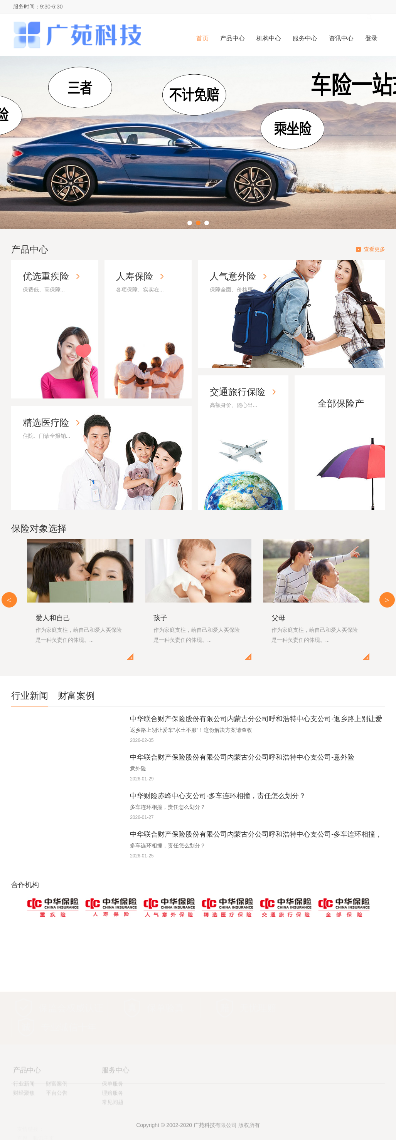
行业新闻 (29, 695)
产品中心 (232, 38)
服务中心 (305, 38)
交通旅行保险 (237, 392)
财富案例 (76, 695)
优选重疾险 (46, 276)
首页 (202, 38)
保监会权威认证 (71, 1001)
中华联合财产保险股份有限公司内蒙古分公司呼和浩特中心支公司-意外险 (242, 757)
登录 (371, 38)
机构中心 (268, 38)
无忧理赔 (257, 1001)
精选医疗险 (46, 422)
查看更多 (374, 249)
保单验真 (165, 1001)
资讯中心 (341, 38)
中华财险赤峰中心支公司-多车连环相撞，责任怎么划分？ (218, 796)
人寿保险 (134, 276)
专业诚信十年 (68, 1020)
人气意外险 (233, 276)
